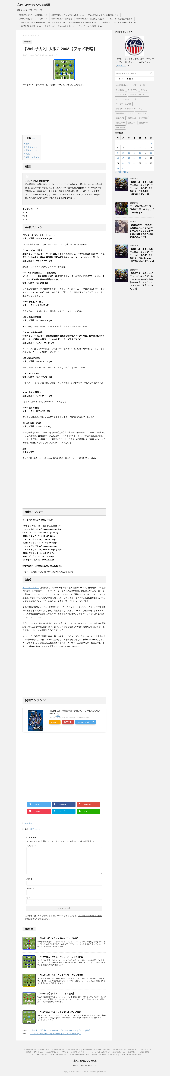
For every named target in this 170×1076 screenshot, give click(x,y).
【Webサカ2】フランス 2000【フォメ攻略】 (58, 938)
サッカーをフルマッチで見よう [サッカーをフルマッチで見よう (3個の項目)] (128, 99)
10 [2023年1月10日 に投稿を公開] (123, 153)
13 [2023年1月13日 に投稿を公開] (140, 153)
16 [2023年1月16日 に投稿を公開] (118, 158)
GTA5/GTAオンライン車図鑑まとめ (33, 15)
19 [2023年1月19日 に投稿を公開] (134, 158)
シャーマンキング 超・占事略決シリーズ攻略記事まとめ (42, 22)
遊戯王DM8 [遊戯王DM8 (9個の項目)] (120, 127)
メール (30, 888)
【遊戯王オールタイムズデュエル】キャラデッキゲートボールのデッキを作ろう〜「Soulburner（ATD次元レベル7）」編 (142, 255)
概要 (27, 143)
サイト (29, 898)
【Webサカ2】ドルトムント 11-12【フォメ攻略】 (60, 975)
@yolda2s (121, 65)
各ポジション (30, 147)
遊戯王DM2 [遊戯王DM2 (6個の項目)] (143, 118)
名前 (29, 879)
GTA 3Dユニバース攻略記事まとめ (90, 19)
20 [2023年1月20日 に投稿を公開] (140, 158)
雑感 (27, 154)
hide (34, 138)
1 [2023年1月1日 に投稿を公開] (151, 143)
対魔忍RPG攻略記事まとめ (30, 26)
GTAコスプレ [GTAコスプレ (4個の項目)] (132, 90)
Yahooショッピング (85, 722)
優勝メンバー (30, 150)
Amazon (54, 722)
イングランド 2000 (31, 587)
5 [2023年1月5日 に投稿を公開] (134, 148)
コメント (31, 846)
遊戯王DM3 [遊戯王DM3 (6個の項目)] (120, 123)
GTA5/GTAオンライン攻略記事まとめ (103, 15)
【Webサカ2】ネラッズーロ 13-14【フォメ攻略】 (60, 957)
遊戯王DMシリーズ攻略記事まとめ (83, 22)
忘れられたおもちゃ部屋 (33, 5)
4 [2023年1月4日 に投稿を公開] (128, 148)
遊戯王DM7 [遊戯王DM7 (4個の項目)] (143, 123)
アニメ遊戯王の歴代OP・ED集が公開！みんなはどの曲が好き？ (142, 209)
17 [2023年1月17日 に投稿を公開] (123, 158)
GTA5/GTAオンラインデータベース (33, 19)
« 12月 (118, 172)
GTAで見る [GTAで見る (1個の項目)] (120, 90)
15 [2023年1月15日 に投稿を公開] (151, 153)
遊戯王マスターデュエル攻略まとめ (59, 26)
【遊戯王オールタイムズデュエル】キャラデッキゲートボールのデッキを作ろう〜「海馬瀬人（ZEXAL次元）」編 (141, 188)
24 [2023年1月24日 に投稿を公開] (123, 163)
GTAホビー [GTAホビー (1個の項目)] (144, 90)
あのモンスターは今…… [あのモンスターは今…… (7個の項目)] (138, 95)
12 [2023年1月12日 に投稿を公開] (134, 153)
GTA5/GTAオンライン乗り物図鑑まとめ (67, 15)
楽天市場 (67, 722)
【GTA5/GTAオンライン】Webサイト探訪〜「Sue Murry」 (55, 1034)
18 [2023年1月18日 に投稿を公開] (129, 158)
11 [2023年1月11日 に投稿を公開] (129, 153)
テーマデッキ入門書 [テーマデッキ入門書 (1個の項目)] (123, 104)
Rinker (58, 716)
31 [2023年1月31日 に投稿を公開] (123, 168)
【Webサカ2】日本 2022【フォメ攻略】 (56, 993)
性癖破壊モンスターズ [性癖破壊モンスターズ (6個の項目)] (124, 113)
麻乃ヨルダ (35, 829)
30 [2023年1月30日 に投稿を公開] (118, 168)
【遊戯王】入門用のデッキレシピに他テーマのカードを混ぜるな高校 (60, 1030)
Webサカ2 (29, 823)
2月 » (125, 172)
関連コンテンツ (31, 157)
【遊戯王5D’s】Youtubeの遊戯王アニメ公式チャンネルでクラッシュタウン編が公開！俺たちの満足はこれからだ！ (141, 231)
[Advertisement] (64, 110)
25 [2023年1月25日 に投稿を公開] (129, 163)
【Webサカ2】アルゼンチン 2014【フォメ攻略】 (60, 1012)
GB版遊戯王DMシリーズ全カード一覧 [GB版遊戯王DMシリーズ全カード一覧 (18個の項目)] (130, 85)
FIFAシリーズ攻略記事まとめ (121, 19)
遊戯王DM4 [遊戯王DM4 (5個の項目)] (132, 123)
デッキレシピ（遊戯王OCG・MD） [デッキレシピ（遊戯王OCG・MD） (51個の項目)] (129, 109)
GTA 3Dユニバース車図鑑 (61, 19)
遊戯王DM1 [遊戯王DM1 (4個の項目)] (131, 118)
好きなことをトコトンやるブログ (85, 1065)
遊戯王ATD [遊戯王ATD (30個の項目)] (120, 118)
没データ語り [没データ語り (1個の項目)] (141, 113)
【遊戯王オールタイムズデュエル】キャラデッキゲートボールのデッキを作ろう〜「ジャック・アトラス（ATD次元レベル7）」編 (141, 281)
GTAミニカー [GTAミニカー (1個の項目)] (121, 95)
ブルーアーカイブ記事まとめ (90, 26)
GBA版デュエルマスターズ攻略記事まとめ (118, 22)
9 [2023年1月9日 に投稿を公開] (117, 153)
